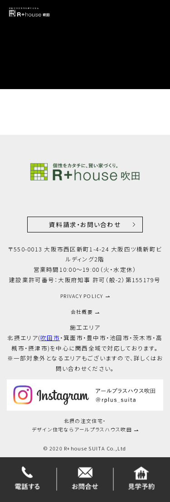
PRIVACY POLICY (81, 295)
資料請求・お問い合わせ (85, 224)
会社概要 (82, 311)
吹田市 (50, 337)
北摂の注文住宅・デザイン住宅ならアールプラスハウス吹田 (82, 425)
